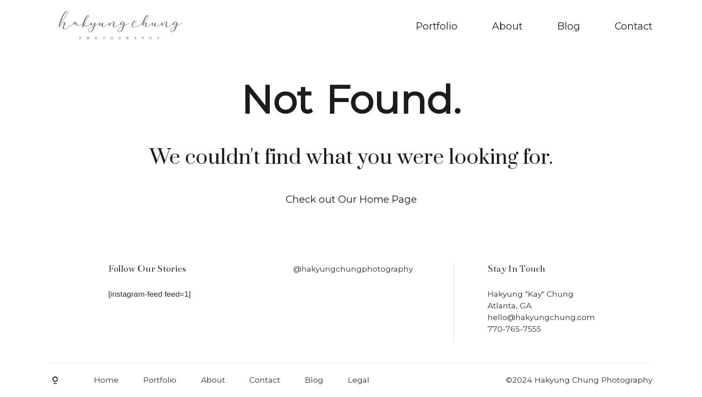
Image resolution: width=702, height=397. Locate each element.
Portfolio (437, 26)
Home (106, 379)
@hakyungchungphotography (353, 268)
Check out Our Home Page (351, 199)
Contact (633, 26)
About (507, 26)
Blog (568, 26)
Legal (358, 379)
